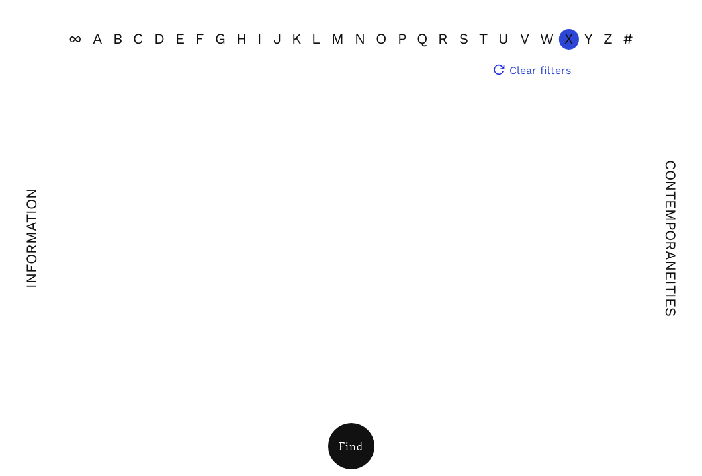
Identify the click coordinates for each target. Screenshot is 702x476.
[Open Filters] (351, 446)
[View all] (75, 39)
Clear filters (540, 70)
